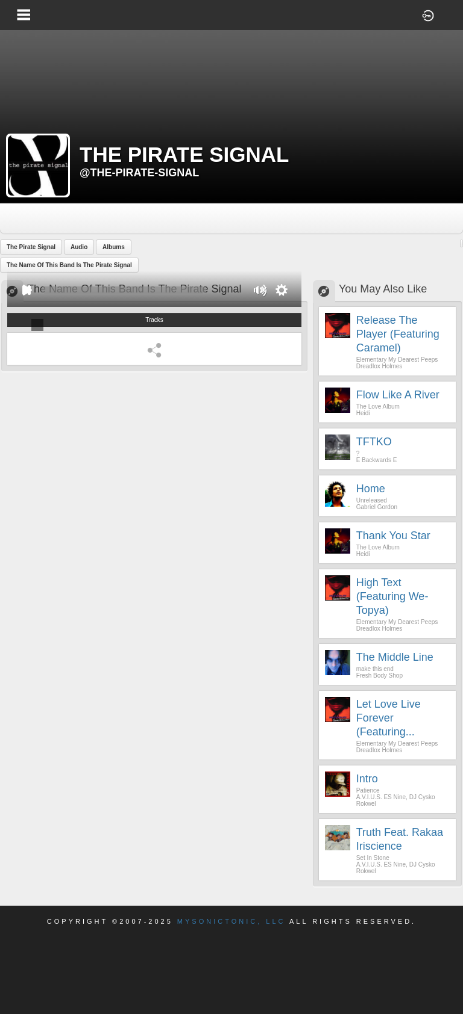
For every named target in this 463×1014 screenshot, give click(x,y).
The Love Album (378, 406)
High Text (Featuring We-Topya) (392, 596)
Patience (368, 790)
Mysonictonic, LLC (231, 921)
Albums (113, 247)
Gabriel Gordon (376, 507)
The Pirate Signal (31, 247)
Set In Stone (372, 858)
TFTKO (374, 442)
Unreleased (371, 500)
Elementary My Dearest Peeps (397, 359)
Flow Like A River (397, 395)
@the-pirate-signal (139, 173)
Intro (367, 779)
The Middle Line (394, 657)
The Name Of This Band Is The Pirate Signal (69, 265)
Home (370, 489)
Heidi (363, 413)
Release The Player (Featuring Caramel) (397, 334)
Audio (79, 247)
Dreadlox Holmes (379, 366)
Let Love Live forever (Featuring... (388, 718)
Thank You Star (393, 536)
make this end (375, 669)
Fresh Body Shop (379, 675)
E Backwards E (376, 460)
